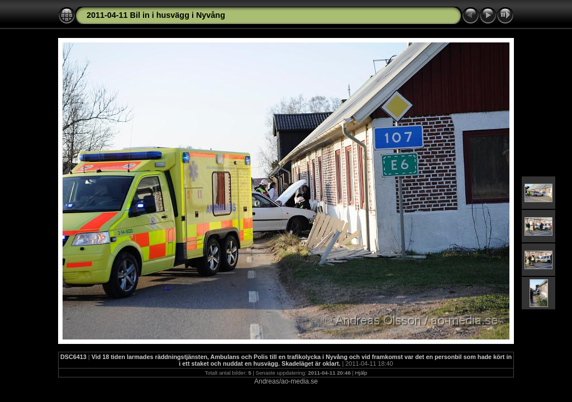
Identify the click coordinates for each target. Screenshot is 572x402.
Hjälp (361, 373)
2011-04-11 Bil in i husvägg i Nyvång (156, 15)
